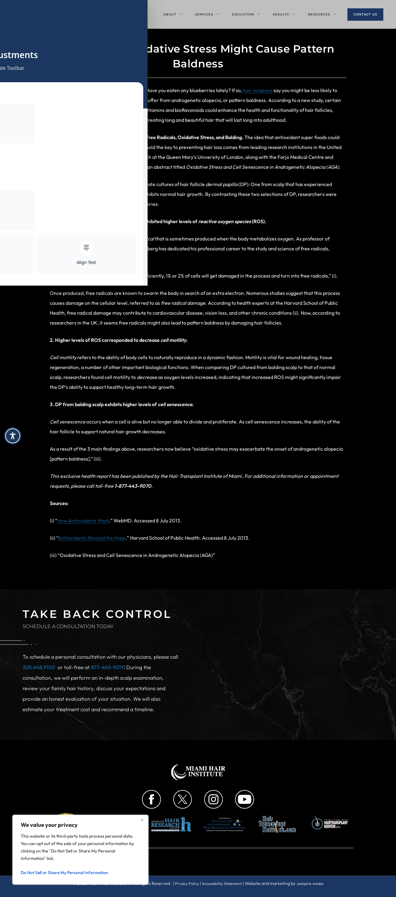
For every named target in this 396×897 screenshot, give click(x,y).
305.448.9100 (39, 667)
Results (284, 14)
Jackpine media (314, 883)
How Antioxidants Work (83, 520)
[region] (80, 850)
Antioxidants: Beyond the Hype (92, 538)
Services (207, 14)
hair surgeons (258, 90)
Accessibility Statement (221, 883)
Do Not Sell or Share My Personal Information (64, 872)
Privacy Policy (182, 883)
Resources (322, 14)
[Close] (142, 820)
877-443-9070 (108, 667)
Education (246, 14)
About (173, 14)
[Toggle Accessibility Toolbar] (13, 436)
